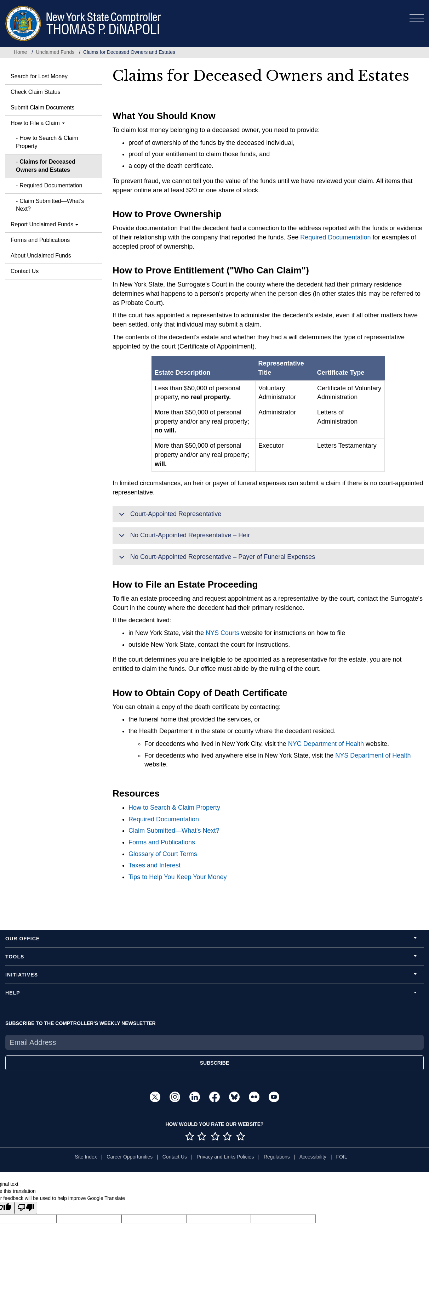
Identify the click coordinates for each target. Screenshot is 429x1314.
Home (20, 52)
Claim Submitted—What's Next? (173, 830)
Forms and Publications (40, 240)
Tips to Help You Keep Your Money (177, 876)
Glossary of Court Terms (162, 853)
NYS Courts (222, 632)
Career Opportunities (130, 1157)
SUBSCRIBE (214, 1063)
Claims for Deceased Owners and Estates (45, 166)
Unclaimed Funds (55, 52)
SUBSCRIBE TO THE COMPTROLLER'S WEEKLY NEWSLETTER (80, 1023)
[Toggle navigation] (417, 18)
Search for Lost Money (39, 76)
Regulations (277, 1157)
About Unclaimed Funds (41, 256)
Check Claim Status (36, 92)
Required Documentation (50, 185)
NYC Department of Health (326, 743)
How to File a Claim (38, 123)
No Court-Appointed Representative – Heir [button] (183, 538)
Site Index (86, 1157)
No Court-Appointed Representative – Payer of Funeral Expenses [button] (215, 559)
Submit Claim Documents (43, 107)
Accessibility (312, 1157)
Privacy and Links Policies (225, 1157)
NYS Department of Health (373, 755)
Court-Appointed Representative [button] (168, 516)
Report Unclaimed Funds (44, 224)
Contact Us (25, 271)
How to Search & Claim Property (47, 142)
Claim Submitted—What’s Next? (50, 205)
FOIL (341, 1157)
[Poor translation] (26, 1208)
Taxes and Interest (154, 865)
